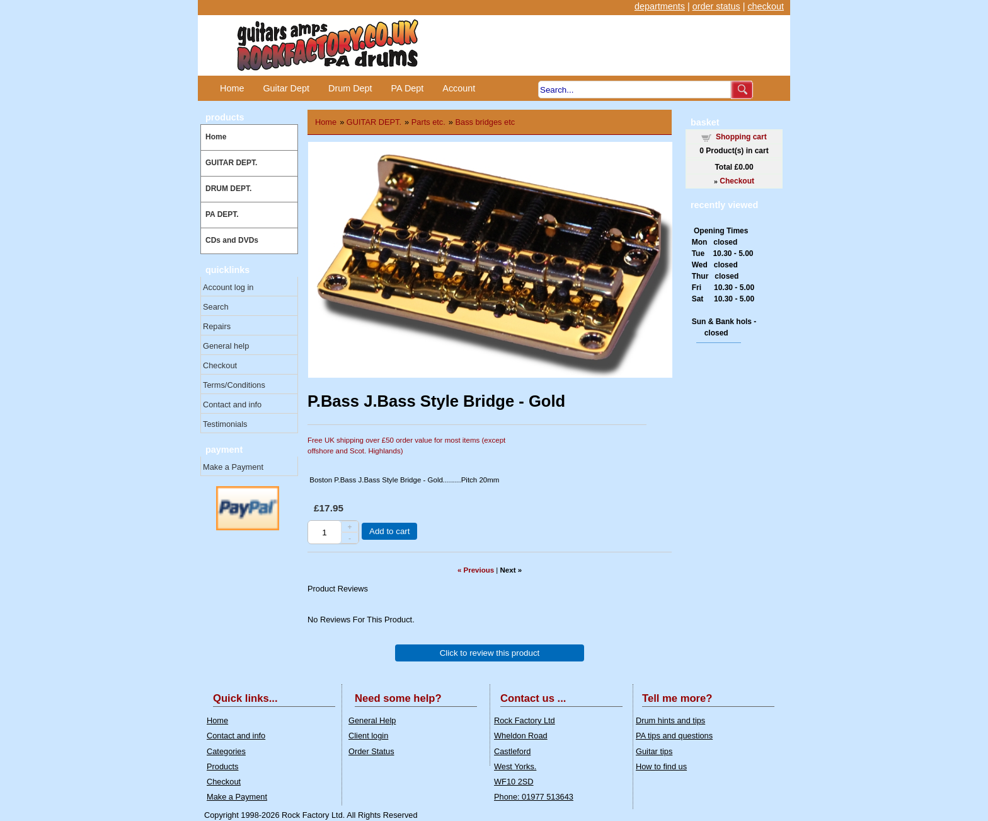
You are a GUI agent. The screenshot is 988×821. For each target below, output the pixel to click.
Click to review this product (490, 653)
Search (216, 307)
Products (223, 766)
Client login (368, 735)
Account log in (228, 287)
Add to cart (389, 531)
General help (226, 346)
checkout (765, 6)
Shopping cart (741, 136)
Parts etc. (428, 122)
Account (458, 88)
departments (660, 6)
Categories (226, 751)
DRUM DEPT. (228, 188)
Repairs (217, 326)
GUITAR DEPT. (231, 162)
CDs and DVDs (231, 240)
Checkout (220, 365)
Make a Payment (233, 467)
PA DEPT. (222, 214)
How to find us (661, 766)
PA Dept (407, 88)
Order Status (371, 751)
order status (716, 6)
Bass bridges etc (485, 122)
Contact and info (232, 404)
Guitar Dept (286, 88)
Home (232, 88)
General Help (372, 720)
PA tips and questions (674, 735)
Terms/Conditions (234, 385)
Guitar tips (654, 751)
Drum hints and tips (670, 720)
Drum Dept (350, 88)
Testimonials (225, 424)
